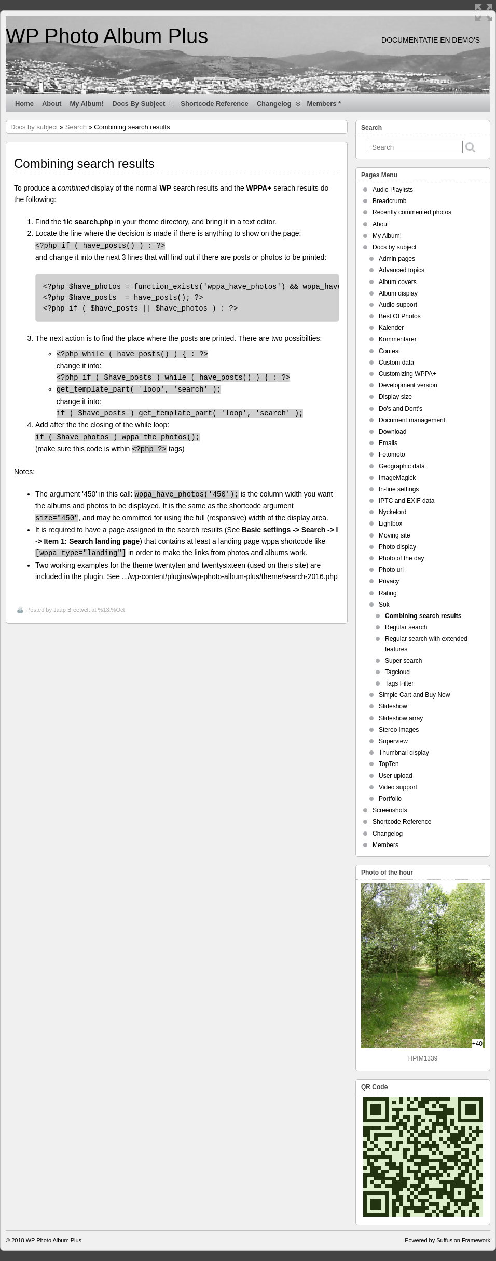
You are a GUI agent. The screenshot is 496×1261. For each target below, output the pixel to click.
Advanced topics (401, 270)
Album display (398, 293)
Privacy (389, 581)
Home (24, 104)
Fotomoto (392, 454)
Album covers (398, 282)
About (51, 104)
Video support (398, 787)
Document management (412, 420)
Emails (388, 443)
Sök (384, 604)
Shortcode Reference (214, 104)
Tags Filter (399, 683)
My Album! (87, 104)
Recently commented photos (412, 212)
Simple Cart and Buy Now (414, 695)
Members (385, 845)
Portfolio (390, 798)
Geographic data (402, 466)
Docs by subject (143, 106)
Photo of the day (401, 558)
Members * (324, 104)
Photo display (397, 547)
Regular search (406, 627)
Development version (408, 385)
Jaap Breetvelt (71, 610)
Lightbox (390, 523)
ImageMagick (397, 477)
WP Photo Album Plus (107, 35)
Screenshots (390, 810)
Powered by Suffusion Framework (447, 1240)
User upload (395, 776)
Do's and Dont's (400, 408)
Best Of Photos (400, 316)
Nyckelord (392, 512)
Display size (395, 396)
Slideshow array (401, 718)
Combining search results (423, 616)
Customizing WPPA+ (407, 374)
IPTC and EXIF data (406, 500)
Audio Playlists (393, 189)
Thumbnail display (404, 752)
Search (76, 127)
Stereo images (399, 729)
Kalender (391, 327)
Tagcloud (397, 672)
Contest (389, 351)
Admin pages (397, 258)
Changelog (278, 106)
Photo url (391, 569)
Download (392, 431)
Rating (388, 593)
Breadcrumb (389, 201)
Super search (403, 660)
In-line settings (399, 489)
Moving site (394, 535)
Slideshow (393, 706)
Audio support (398, 304)
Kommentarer (398, 339)
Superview (393, 741)
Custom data (396, 362)
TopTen (389, 764)
